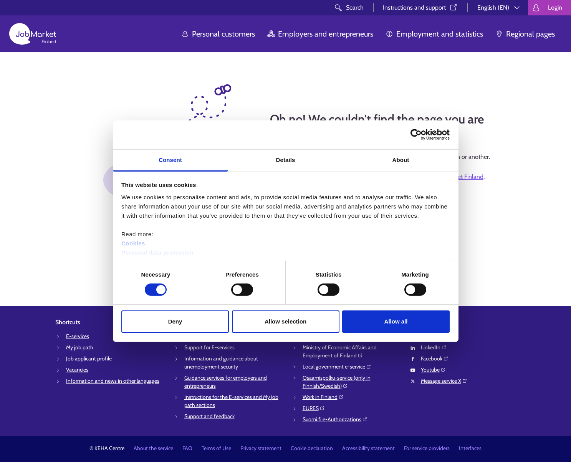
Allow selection (285, 321)
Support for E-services (209, 347)
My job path (79, 347)
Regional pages (525, 33)
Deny (175, 321)
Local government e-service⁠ (337, 366)
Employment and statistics (434, 33)
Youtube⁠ (433, 369)
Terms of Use (216, 448)
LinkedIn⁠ (434, 347)
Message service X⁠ (444, 380)
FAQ (187, 448)
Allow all (396, 321)
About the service (153, 448)
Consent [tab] (170, 159)
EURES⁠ (314, 408)
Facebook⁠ (435, 358)
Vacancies (77, 369)
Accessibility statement (368, 448)
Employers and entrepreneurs (320, 33)
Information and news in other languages (112, 380)
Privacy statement (260, 448)
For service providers (427, 448)
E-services (77, 336)
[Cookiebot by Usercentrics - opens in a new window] (416, 134)
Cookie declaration (312, 448)
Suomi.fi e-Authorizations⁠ (335, 419)
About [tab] (400, 159)
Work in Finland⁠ (323, 397)
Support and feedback (209, 416)
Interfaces (470, 448)
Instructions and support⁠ (420, 7)
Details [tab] (285, 159)
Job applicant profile (89, 358)
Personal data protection (157, 252)
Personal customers (218, 33)
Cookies (133, 243)
